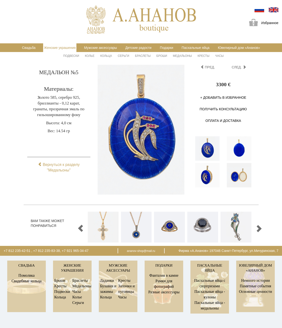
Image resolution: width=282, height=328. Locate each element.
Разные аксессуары (164, 292)
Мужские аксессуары (100, 48)
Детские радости (138, 48)
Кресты (203, 56)
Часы (219, 56)
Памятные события (255, 286)
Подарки (166, 48)
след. (239, 67)
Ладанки (107, 280)
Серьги (123, 56)
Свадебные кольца (27, 281)
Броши (161, 56)
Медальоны (182, 56)
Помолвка (26, 275)
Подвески (71, 56)
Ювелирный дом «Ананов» (239, 48)
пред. (208, 67)
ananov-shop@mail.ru (141, 251)
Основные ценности (255, 291)
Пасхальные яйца (195, 48)
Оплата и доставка (223, 121)
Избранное (262, 23)
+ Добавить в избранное (223, 97)
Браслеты (143, 56)
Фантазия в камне (164, 275)
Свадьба (28, 48)
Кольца (106, 56)
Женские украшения (60, 48)
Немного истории (255, 280)
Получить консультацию (223, 109)
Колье (89, 56)
